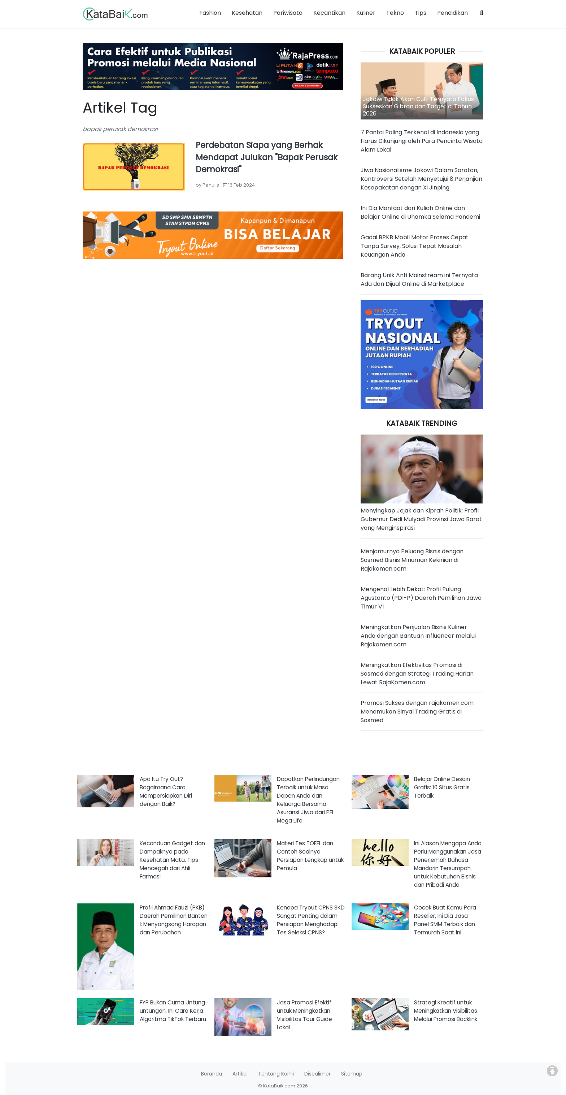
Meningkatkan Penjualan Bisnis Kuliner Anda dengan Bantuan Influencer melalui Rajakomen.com (418, 636)
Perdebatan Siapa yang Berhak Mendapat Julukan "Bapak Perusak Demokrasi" (267, 157)
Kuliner (365, 13)
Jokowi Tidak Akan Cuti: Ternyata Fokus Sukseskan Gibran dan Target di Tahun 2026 (418, 106)
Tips (420, 13)
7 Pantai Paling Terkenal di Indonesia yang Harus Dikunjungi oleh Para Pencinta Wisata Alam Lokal (422, 141)
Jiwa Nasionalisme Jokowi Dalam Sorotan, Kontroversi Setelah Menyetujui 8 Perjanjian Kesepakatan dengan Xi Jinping (421, 179)
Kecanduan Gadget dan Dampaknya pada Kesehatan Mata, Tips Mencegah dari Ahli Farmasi (172, 859)
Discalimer (317, 1073)
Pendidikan (452, 13)
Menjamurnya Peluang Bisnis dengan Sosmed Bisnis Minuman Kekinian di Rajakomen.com (412, 560)
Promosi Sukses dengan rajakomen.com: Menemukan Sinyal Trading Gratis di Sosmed (418, 711)
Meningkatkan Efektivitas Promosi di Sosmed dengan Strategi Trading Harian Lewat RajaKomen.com (417, 673)
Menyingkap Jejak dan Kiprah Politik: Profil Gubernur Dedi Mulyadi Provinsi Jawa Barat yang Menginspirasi (421, 519)
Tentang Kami (276, 1073)
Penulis (211, 185)
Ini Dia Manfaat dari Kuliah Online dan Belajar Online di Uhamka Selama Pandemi (420, 212)
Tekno (395, 13)
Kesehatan (247, 13)
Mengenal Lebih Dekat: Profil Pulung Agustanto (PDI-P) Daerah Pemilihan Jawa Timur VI (421, 598)
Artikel (240, 1073)
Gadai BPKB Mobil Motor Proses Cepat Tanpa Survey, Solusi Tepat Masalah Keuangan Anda (415, 246)
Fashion (210, 13)
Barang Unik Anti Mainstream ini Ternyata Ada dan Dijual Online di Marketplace (419, 279)
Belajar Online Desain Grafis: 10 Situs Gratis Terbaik (442, 787)
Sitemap (351, 1073)
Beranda (211, 1073)
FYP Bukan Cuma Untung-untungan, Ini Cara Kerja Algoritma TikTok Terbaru (174, 1011)
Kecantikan (329, 13)
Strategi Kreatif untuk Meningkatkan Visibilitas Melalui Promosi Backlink (445, 1011)
